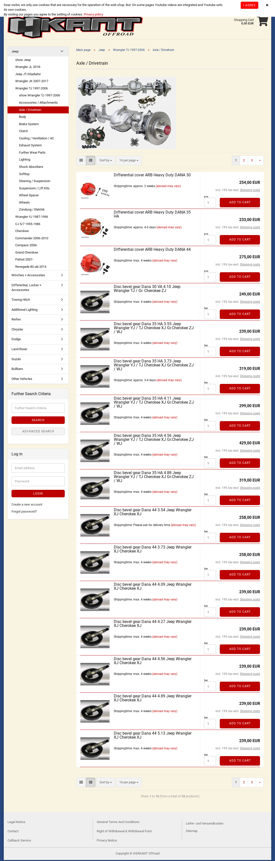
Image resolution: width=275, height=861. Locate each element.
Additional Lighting (25, 310)
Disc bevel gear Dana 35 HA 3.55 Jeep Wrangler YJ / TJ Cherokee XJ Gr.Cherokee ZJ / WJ (154, 328)
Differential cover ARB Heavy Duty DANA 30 (152, 176)
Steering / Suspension (34, 182)
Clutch (23, 132)
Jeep (15, 52)
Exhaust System (30, 146)
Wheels (24, 203)
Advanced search (38, 432)
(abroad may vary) (168, 187)
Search (38, 421)
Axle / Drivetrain (30, 111)
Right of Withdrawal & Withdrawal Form (124, 832)
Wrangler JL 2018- (28, 68)
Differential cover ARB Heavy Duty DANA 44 (152, 250)
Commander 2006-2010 (31, 239)
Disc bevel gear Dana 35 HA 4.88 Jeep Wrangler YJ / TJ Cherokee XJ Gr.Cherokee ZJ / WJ (154, 477)
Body (22, 118)
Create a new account (27, 505)
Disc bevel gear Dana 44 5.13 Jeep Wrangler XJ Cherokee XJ (153, 736)
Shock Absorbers (31, 168)
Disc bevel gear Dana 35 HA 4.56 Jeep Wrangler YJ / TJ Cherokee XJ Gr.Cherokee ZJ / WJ (154, 440)
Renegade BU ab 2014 (30, 268)
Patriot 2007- (24, 260)
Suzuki (16, 360)
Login (38, 494)
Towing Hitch (21, 300)
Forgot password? (24, 512)
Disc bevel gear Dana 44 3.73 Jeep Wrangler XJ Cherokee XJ (153, 550)
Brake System (29, 125)
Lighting (24, 160)
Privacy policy (93, 14)
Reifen (16, 320)
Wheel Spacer (29, 196)
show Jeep (23, 61)
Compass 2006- (26, 246)
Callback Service (19, 841)
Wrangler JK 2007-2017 (31, 82)
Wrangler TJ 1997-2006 (31, 89)
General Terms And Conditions (118, 823)
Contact (13, 832)
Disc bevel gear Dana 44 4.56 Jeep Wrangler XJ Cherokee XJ (153, 661)
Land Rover (19, 350)
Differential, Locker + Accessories (26, 288)
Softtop (24, 175)
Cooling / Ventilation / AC (36, 139)
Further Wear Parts (32, 153)
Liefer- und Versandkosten (204, 824)
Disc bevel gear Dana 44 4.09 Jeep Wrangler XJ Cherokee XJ (153, 587)
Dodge (16, 340)
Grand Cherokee (26, 253)
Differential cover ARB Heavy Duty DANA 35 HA (152, 215)
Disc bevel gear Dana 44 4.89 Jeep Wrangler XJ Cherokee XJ (153, 699)
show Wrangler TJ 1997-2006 (39, 96)
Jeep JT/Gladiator (28, 75)
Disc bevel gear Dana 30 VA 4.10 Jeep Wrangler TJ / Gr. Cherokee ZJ (147, 289)
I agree (249, 5)
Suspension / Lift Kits (34, 189)
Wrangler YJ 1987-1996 (31, 218)
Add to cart (240, 203)
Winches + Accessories (28, 276)
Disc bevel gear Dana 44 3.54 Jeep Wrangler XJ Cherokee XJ (153, 513)
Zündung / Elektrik (32, 210)
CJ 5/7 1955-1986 (27, 225)
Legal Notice (16, 823)
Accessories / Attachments (38, 103)
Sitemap (192, 832)
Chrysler (17, 330)
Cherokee (22, 232)
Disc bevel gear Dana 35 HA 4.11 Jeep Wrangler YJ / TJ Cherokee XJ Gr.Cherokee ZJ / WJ (154, 403)
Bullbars (17, 370)
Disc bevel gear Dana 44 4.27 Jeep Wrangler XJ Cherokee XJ (153, 624)
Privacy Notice (107, 841)
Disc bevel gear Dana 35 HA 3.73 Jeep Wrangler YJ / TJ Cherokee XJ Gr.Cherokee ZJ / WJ (154, 366)
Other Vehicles (22, 380)
